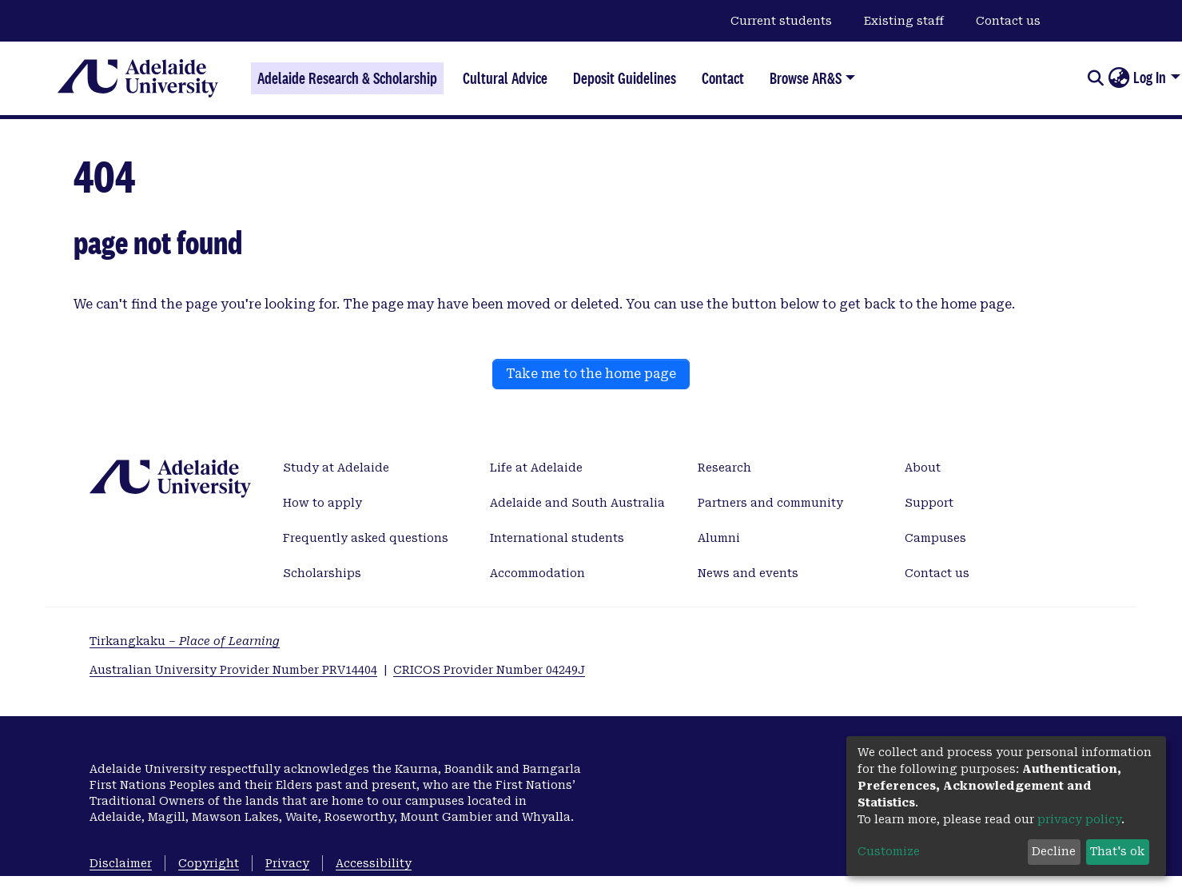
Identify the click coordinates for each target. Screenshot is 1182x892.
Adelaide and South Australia (577, 502)
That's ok (1117, 851)
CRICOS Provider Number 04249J (489, 669)
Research (724, 467)
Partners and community (770, 502)
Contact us (1008, 20)
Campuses (935, 538)
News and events (748, 573)
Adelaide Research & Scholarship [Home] (347, 78)
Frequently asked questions (365, 538)
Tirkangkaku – (185, 641)
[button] (1118, 78)
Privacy (287, 863)
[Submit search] (1095, 78)
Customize (889, 851)
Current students (781, 20)
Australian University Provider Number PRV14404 (233, 669)
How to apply (322, 502)
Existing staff (904, 20)
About (923, 467)
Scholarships (322, 573)
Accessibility (374, 863)
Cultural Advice (505, 78)
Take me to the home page (591, 373)
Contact (723, 78)
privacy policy (1079, 819)
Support (929, 502)
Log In (1149, 77)
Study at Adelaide (336, 467)
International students (557, 538)
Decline (1054, 851)
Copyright (208, 863)
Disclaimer (121, 863)
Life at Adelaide (536, 467)
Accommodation (537, 573)
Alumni (719, 538)
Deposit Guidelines (624, 78)
